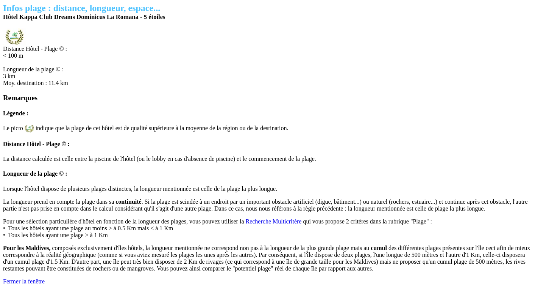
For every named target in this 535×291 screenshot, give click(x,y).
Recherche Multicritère (273, 221)
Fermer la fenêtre (24, 281)
